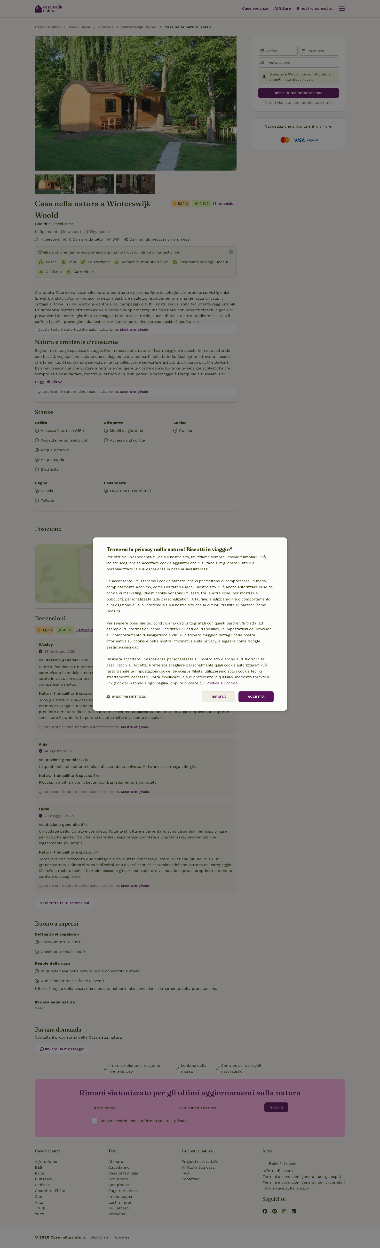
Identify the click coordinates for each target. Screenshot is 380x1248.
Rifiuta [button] (219, 696)
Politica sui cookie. (222, 683)
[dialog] (190, 624)
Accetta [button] (256, 696)
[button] (127, 696)
